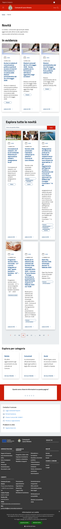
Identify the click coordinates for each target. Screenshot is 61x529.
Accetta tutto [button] (24, 522)
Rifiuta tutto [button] (37, 522)
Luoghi (48, 467)
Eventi (47, 465)
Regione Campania (7, 2)
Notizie (48, 453)
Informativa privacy (36, 488)
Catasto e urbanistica (22, 459)
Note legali (34, 490)
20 (27, 335)
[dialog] (30, 519)
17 (15, 335)
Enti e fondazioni (5, 460)
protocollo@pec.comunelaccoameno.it (11, 508)
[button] (30, 526)
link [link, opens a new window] (46, 519)
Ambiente (33, 467)
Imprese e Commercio (22, 457)
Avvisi (7, 57)
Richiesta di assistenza (22, 493)
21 (31, 335)
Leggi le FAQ (19, 490)
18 (19, 335)
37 (44, 335)
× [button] (59, 511)
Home (3, 15)
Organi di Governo (6, 453)
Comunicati (49, 456)
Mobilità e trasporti (21, 461)
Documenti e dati (5, 469)
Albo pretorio (34, 486)
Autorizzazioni (35, 473)
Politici (3, 462)
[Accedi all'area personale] (54, 2)
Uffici (2, 458)
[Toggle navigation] (3, 7)
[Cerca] (58, 8)
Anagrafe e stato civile (22, 455)
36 (39, 335)
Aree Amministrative (6, 456)
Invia (51, 128)
